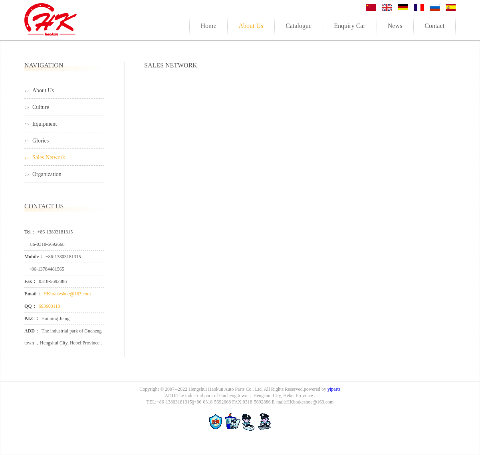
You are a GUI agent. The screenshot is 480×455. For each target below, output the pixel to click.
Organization (46, 174)
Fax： (30, 281)
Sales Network (48, 157)
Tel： (30, 232)
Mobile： (34, 256)
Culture (40, 107)
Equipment (44, 124)
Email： (33, 294)
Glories (40, 141)
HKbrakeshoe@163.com (67, 294)
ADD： (32, 331)
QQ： (30, 306)
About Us (43, 90)
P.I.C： (32, 318)
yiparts (334, 389)
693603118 (49, 306)
